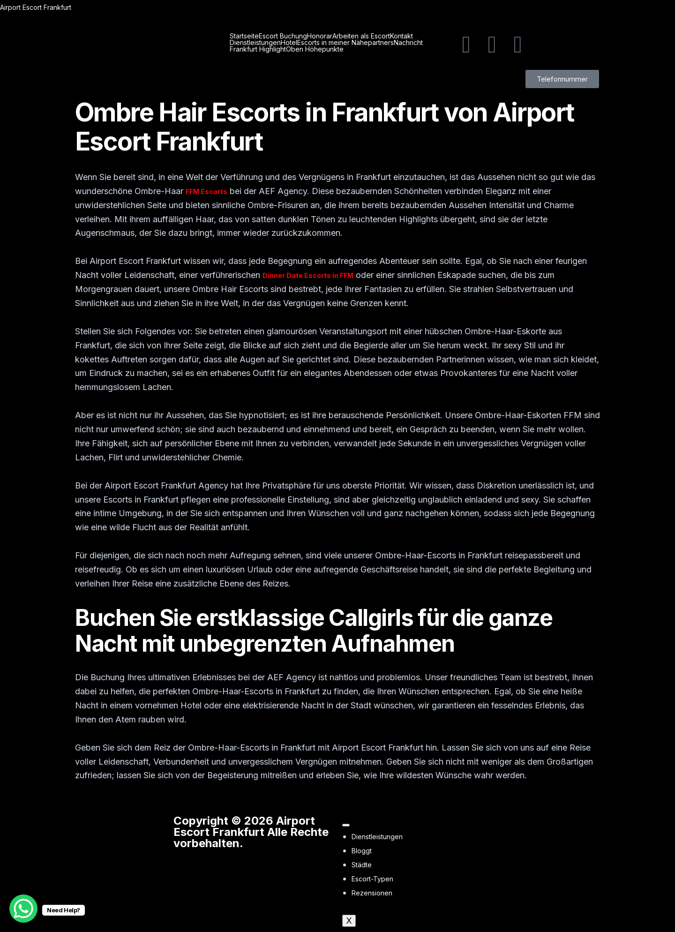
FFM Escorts (206, 191)
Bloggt (362, 851)
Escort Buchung (283, 36)
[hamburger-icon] (346, 825)
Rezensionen (372, 893)
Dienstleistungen (255, 42)
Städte (362, 865)
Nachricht (408, 42)
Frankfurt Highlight (258, 49)
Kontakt (401, 36)
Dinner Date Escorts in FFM (307, 275)
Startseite (244, 36)
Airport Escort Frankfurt (35, 7)
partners (381, 42)
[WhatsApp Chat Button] (23, 908)
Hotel (289, 42)
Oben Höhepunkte (315, 49)
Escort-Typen (372, 879)
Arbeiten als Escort (361, 36)
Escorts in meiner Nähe (332, 42)
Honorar (319, 36)
